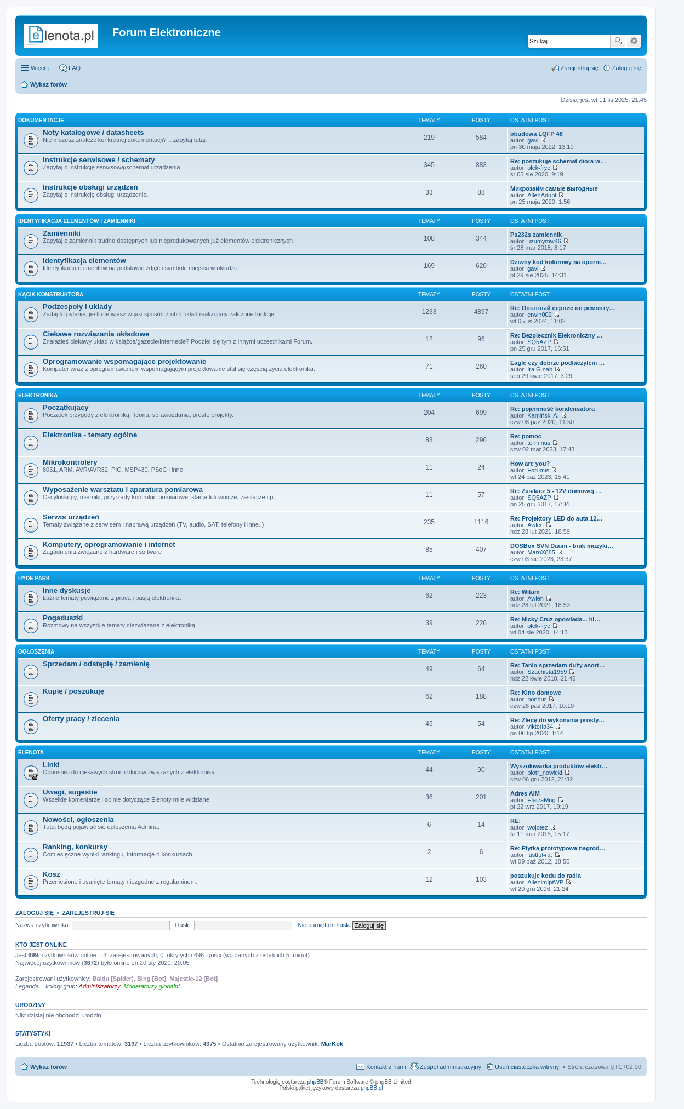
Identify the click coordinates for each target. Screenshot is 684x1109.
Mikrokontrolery (70, 462)
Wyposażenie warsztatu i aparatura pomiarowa (123, 489)
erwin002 (539, 314)
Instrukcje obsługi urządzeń (90, 187)
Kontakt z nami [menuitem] (386, 1067)
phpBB (315, 1082)
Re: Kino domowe (535, 692)
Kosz (51, 874)
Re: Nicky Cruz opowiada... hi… (555, 619)
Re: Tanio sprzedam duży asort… (557, 665)
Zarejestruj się (88, 913)
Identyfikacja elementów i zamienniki (76, 221)
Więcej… (43, 68)
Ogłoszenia (36, 652)
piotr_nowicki (544, 772)
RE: (515, 821)
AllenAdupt (541, 195)
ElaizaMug (541, 800)
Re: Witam (525, 591)
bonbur (536, 699)
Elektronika (38, 395)
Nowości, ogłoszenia (78, 819)
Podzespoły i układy (77, 306)
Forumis (538, 470)
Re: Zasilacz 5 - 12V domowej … (556, 491)
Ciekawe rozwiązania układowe (96, 334)
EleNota (31, 753)
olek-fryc (538, 167)
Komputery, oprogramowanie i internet (109, 544)
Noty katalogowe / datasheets (93, 132)
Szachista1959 (547, 671)
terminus (538, 442)
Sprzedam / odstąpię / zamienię (96, 664)
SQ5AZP (539, 342)
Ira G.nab (539, 369)
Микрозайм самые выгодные (554, 188)
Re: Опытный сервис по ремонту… (562, 308)
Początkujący (66, 407)
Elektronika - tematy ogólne (90, 435)
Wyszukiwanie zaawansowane (633, 41)
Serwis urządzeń (71, 517)
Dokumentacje (41, 120)
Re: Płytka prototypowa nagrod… (558, 848)
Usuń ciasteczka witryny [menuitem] (527, 1067)
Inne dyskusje (66, 590)
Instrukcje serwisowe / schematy (99, 160)
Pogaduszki (63, 618)
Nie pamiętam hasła (324, 925)
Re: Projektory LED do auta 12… (556, 518)
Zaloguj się (34, 913)
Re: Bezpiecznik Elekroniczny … (556, 335)
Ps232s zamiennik (536, 234)
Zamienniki (62, 233)
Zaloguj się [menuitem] (626, 68)
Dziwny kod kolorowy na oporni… (558, 262)
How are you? (530, 463)
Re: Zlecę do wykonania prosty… (557, 720)
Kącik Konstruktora (50, 294)
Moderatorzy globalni (152, 986)
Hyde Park (34, 578)
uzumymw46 (544, 241)
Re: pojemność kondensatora (552, 408)
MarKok (332, 1044)
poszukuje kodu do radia (545, 875)
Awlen (535, 525)
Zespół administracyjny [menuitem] (450, 1067)
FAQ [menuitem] (75, 68)
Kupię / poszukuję (73, 691)
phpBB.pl (372, 1088)
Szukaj (618, 41)
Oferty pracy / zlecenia (81, 718)
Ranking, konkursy (75, 847)
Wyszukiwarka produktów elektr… (559, 766)
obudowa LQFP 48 (536, 133)
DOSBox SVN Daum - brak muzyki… (561, 545)
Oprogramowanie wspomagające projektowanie (124, 361)
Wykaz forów (48, 84)
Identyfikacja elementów (84, 260)
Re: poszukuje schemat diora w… (558, 161)
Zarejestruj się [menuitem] (579, 68)
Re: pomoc (526, 436)
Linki (51, 765)
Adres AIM (525, 793)
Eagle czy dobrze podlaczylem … (557, 362)
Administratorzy (100, 986)
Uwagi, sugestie (70, 792)
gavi (532, 140)
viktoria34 (540, 726)
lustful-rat (539, 854)
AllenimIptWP (545, 882)
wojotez (537, 827)
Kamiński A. (542, 415)
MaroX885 (541, 552)
